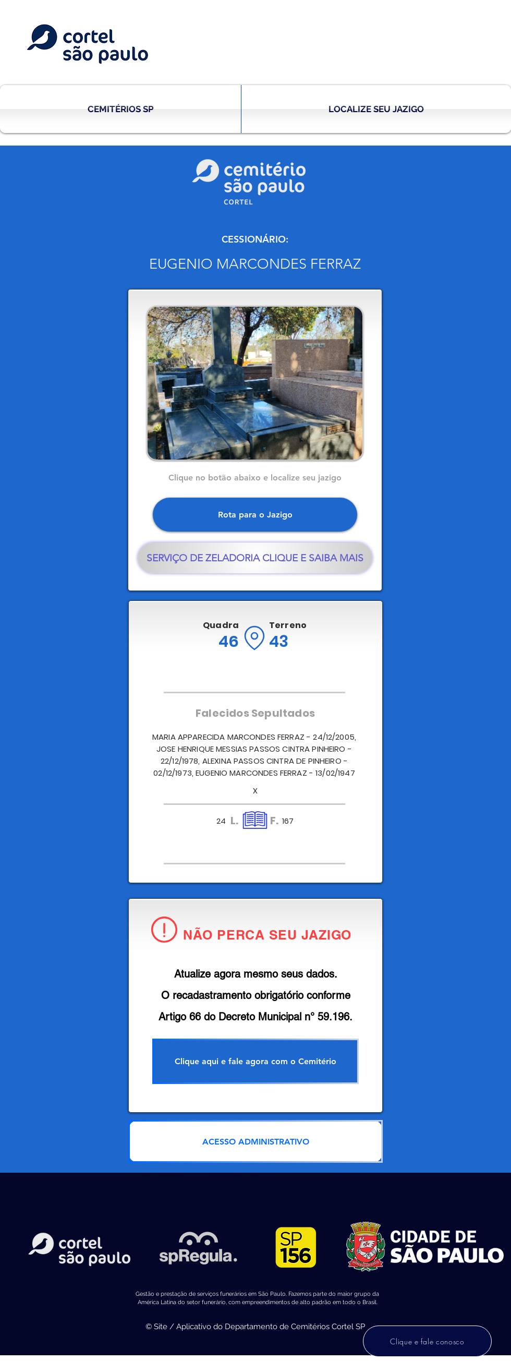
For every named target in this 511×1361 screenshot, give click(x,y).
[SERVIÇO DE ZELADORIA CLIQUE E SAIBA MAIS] (255, 558)
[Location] (254, 638)
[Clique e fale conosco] (427, 1341)
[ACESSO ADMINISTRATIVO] (255, 1141)
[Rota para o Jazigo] (255, 515)
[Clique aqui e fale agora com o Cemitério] (255, 1061)
